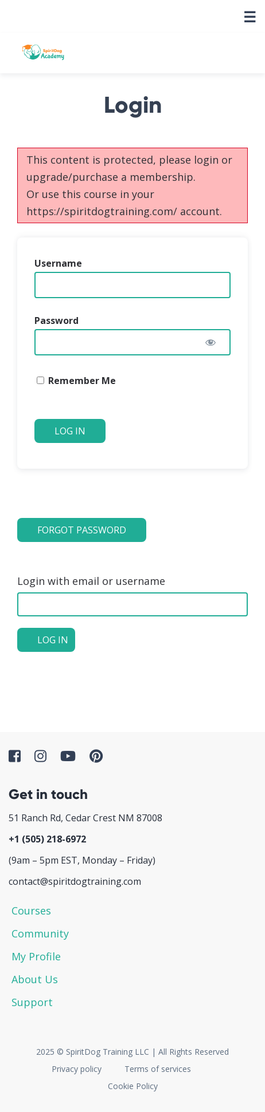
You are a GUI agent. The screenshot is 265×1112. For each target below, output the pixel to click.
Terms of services (157, 1068)
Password (56, 320)
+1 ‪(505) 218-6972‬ (47, 839)
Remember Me (76, 380)
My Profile (36, 956)
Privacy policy (77, 1068)
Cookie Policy (133, 1086)
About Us (34, 979)
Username (58, 263)
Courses (31, 910)
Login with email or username (91, 581)
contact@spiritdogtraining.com (75, 881)
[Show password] (210, 342)
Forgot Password (81, 530)
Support (32, 1002)
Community (40, 933)
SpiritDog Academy (43, 53)
